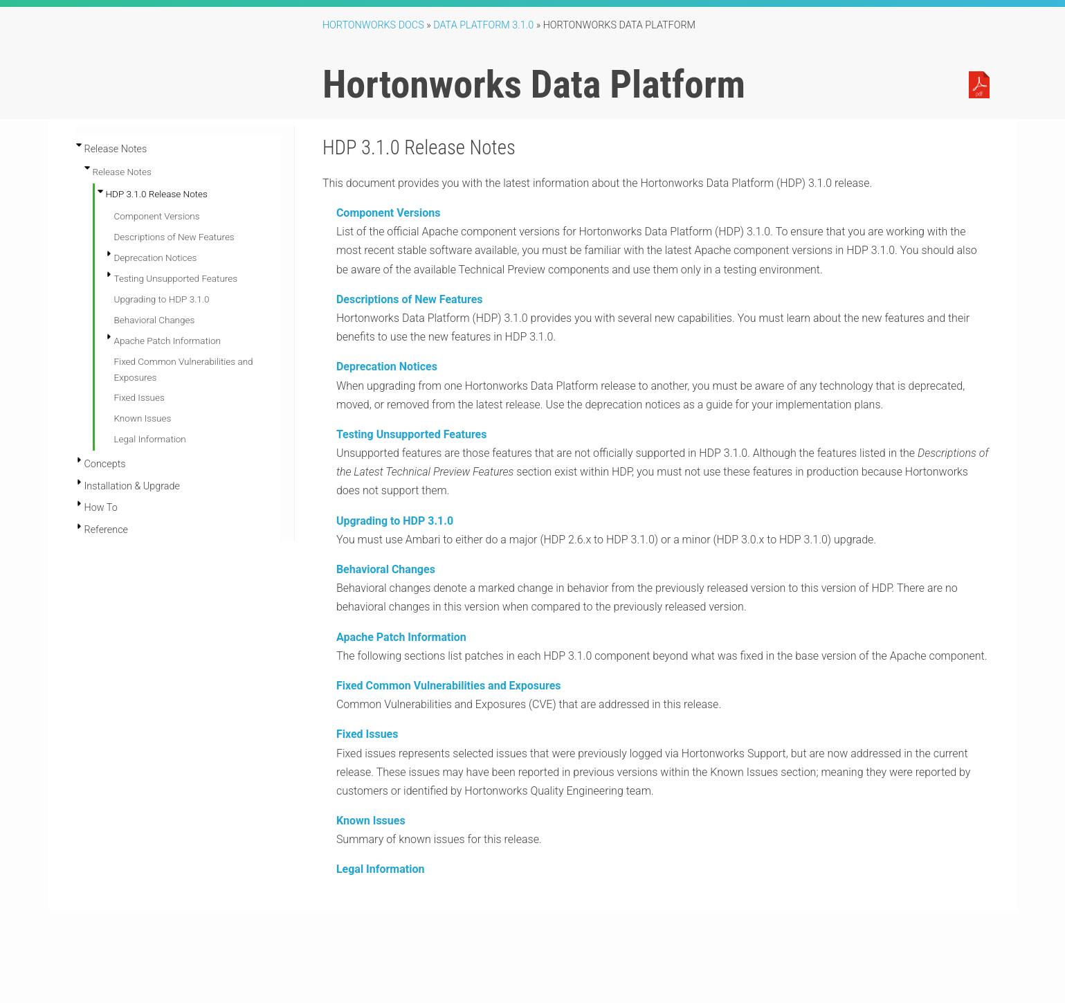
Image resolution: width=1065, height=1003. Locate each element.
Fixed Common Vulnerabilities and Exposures (448, 685)
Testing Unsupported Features (176, 278)
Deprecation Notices (155, 257)
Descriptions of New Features (174, 236)
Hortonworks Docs (373, 25)
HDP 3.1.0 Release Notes (157, 193)
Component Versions (157, 216)
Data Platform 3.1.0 (483, 25)
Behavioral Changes (154, 319)
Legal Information (150, 438)
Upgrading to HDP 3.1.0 (162, 299)
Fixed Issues (139, 397)
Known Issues (143, 418)
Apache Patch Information (167, 340)
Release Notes (122, 171)
